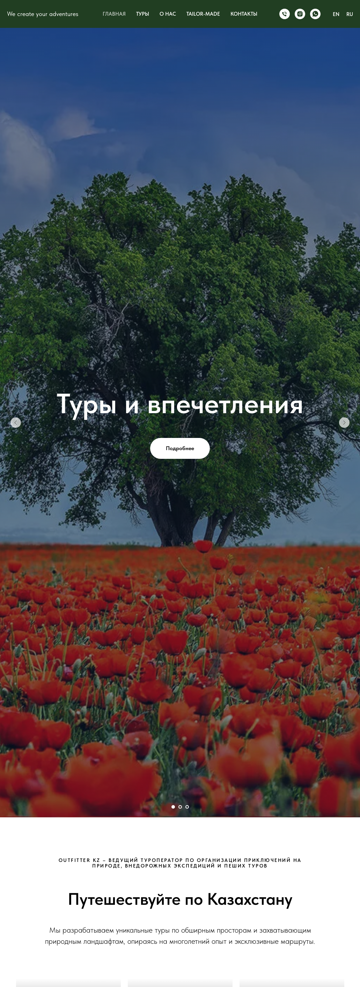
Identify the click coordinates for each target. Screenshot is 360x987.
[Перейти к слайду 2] (180, 807)
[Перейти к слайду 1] (173, 807)
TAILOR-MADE (203, 14)
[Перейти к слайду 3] (187, 807)
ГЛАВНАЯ (114, 14)
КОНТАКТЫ (243, 14)
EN (336, 14)
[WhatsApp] (315, 14)
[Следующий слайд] (344, 422)
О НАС (168, 14)
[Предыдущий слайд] (15, 422)
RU (349, 14)
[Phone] (284, 14)
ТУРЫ (142, 14)
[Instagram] (300, 14)
